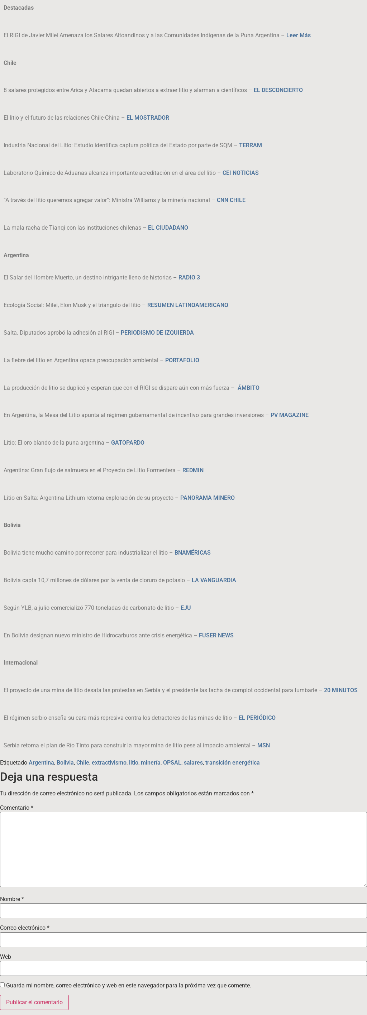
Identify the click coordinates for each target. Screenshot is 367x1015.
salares (193, 762)
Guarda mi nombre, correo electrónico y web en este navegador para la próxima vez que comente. (128, 985)
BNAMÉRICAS (193, 552)
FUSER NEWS (216, 635)
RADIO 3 (189, 277)
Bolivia (65, 762)
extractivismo (109, 762)
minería (151, 762)
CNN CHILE (231, 200)
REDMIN (193, 470)
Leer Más (298, 35)
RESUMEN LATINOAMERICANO (187, 305)
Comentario (16, 808)
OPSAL (172, 762)
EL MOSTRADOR (148, 117)
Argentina (41, 762)
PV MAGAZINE (290, 415)
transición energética (232, 762)
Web (5, 957)
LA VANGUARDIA (214, 580)
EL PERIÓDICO (257, 717)
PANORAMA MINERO (207, 497)
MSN (263, 745)
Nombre (12, 899)
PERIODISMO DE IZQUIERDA (157, 332)
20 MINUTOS (341, 690)
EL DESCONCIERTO (278, 90)
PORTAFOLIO (182, 360)
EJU (186, 607)
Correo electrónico (24, 928)
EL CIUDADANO (168, 227)
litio (133, 762)
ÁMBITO (248, 387)
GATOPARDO (127, 442)
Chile (82, 762)
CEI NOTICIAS (241, 172)
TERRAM (250, 145)
